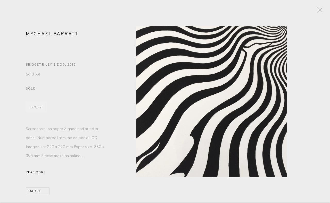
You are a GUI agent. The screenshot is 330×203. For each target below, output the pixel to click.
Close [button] (320, 11)
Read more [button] (36, 174)
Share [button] (35, 193)
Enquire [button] (36, 109)
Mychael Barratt (52, 36)
